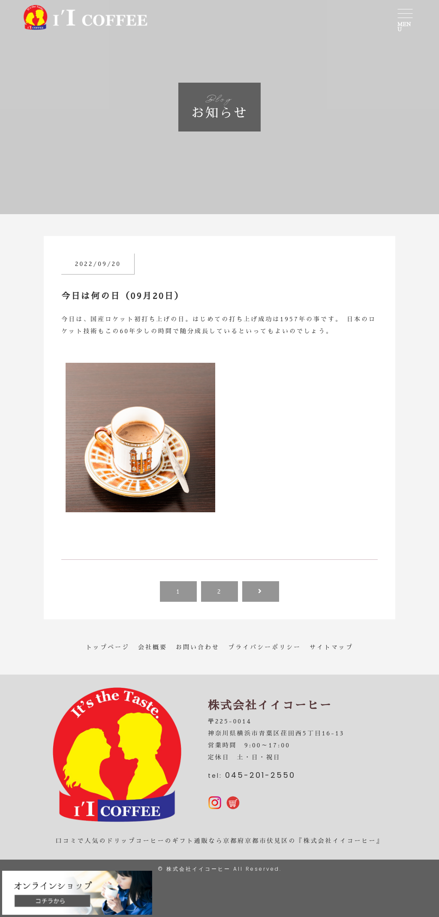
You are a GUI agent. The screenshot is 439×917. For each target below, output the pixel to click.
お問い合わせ (198, 647)
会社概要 (152, 647)
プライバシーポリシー (264, 647)
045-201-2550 (260, 775)
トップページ (107, 647)
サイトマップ (331, 647)
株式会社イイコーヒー (198, 868)
